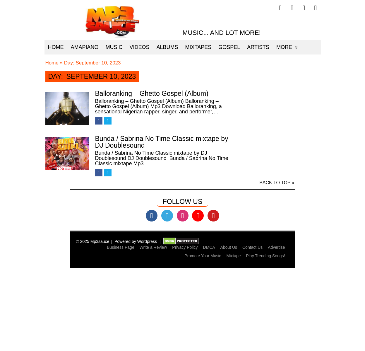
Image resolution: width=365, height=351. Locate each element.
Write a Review (153, 247)
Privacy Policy (185, 247)
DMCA (209, 247)
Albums (167, 47)
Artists (258, 47)
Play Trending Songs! (265, 255)
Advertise (276, 247)
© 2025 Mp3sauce (92, 241)
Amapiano (85, 47)
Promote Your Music (202, 255)
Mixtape (233, 255)
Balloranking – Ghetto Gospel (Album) (151, 93)
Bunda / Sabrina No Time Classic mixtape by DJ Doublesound (161, 142)
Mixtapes (198, 47)
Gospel (229, 47)
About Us (228, 247)
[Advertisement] (182, 309)
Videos (140, 47)
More (284, 47)
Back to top (274, 182)
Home (56, 47)
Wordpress (147, 241)
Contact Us (252, 247)
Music (114, 47)
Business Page (120, 247)
